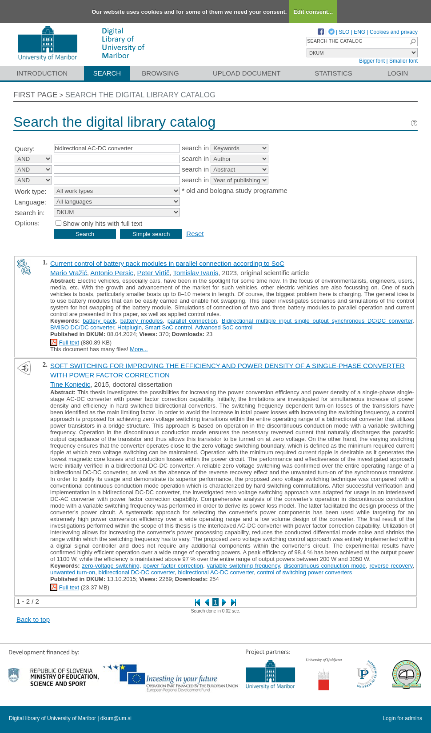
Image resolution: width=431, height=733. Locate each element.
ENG (359, 32)
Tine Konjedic (70, 384)
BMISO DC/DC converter (82, 327)
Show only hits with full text (102, 223)
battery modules (141, 320)
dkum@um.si (116, 718)
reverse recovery (390, 565)
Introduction (42, 73)
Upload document (247, 73)
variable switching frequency (243, 565)
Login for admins (402, 718)
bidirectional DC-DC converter (136, 572)
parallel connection (192, 320)
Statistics (333, 73)
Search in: (30, 212)
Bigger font (372, 61)
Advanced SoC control (223, 327)
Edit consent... (313, 11)
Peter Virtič (153, 272)
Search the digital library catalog (140, 95)
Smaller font (403, 61)
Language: (30, 202)
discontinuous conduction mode (325, 565)
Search (107, 73)
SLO (344, 32)
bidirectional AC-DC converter (216, 572)
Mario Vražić (68, 272)
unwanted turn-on (72, 572)
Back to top (33, 619)
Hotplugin (129, 327)
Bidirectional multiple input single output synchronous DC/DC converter (317, 320)
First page (35, 95)
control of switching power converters (304, 572)
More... (139, 349)
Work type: (30, 191)
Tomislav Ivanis (196, 272)
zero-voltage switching (111, 565)
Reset (195, 233)
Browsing (160, 73)
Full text (69, 342)
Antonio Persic (111, 272)
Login (397, 73)
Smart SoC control (168, 327)
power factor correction (173, 565)
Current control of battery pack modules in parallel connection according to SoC (167, 263)
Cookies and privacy (394, 32)
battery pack (99, 320)
